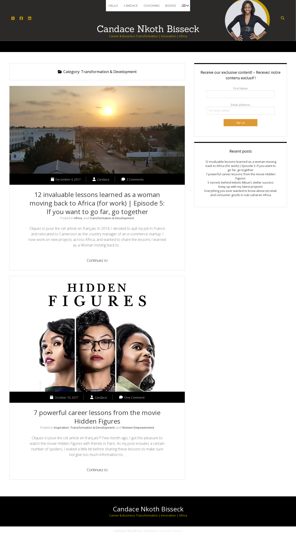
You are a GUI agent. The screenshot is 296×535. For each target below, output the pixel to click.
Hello (113, 5)
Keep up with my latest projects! (240, 186)
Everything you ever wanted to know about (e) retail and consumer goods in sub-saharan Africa (240, 193)
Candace (131, 5)
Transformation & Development (111, 218)
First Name (240, 88)
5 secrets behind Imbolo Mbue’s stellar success (241, 182)
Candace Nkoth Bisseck (148, 508)
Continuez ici (100, 260)
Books (170, 5)
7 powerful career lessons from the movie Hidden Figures (97, 416)
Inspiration (61, 427)
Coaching (152, 5)
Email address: (240, 105)
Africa (78, 218)
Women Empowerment (138, 427)
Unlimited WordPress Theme (134, 531)
